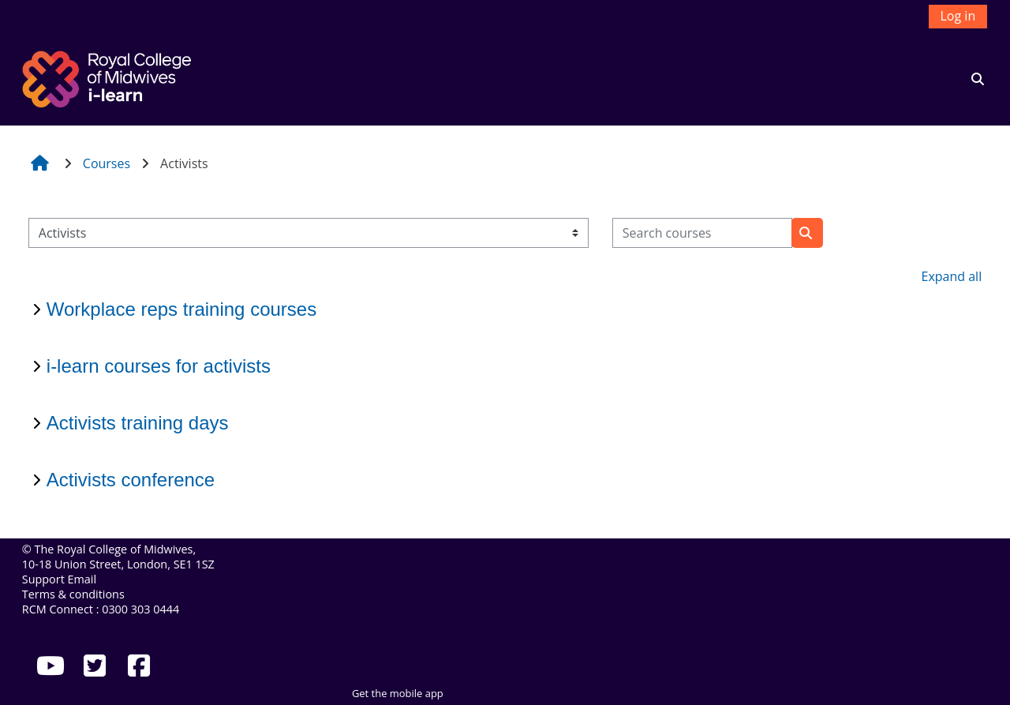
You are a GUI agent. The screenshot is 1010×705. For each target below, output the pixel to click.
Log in (958, 15)
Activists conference (131, 479)
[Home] (109, 77)
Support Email (59, 579)
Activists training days (138, 422)
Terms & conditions (73, 594)
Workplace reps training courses (181, 309)
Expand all (952, 276)
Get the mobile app (397, 693)
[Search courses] (702, 233)
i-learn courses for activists (159, 366)
